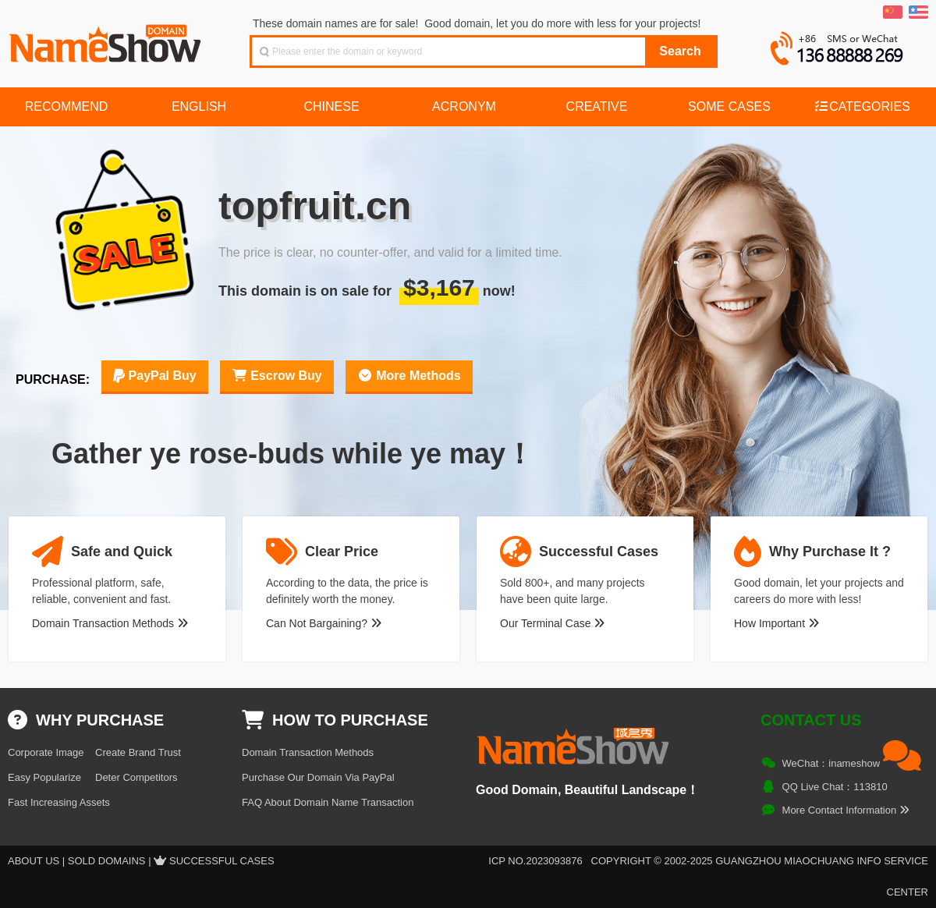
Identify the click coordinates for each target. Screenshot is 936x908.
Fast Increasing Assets (59, 802)
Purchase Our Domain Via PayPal (318, 777)
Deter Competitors (136, 777)
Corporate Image (46, 752)
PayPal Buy (155, 375)
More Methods (409, 375)
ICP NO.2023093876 (535, 861)
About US (33, 861)
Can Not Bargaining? (323, 623)
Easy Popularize (44, 777)
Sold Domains (107, 861)
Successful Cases (222, 861)
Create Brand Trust (138, 752)
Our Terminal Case (552, 623)
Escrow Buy (277, 375)
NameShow (107, 39)
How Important (776, 623)
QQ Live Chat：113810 (835, 787)
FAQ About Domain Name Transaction (327, 802)
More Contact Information (845, 810)
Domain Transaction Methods (110, 623)
